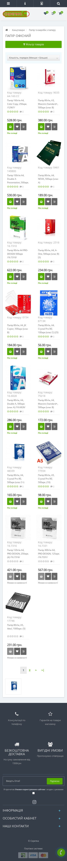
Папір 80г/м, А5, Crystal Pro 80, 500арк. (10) (46, 479)
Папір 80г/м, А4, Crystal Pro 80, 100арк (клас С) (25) (48, 329)
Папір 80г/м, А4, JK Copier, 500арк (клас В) (17, 329)
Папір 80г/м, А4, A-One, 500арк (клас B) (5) (48, 254)
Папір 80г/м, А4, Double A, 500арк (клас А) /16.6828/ (16, 404)
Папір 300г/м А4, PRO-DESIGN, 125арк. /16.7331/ (49, 554)
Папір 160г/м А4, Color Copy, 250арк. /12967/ (17, 104)
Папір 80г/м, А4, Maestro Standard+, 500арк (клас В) (48, 404)
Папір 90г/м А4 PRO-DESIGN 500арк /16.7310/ (17, 254)
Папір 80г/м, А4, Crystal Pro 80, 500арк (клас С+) (15, 479)
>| (42, 670)
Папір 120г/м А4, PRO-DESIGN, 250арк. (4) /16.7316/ (18, 554)
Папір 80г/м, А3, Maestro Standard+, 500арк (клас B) (48, 104)
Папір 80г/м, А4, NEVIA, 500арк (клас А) (48, 179)
